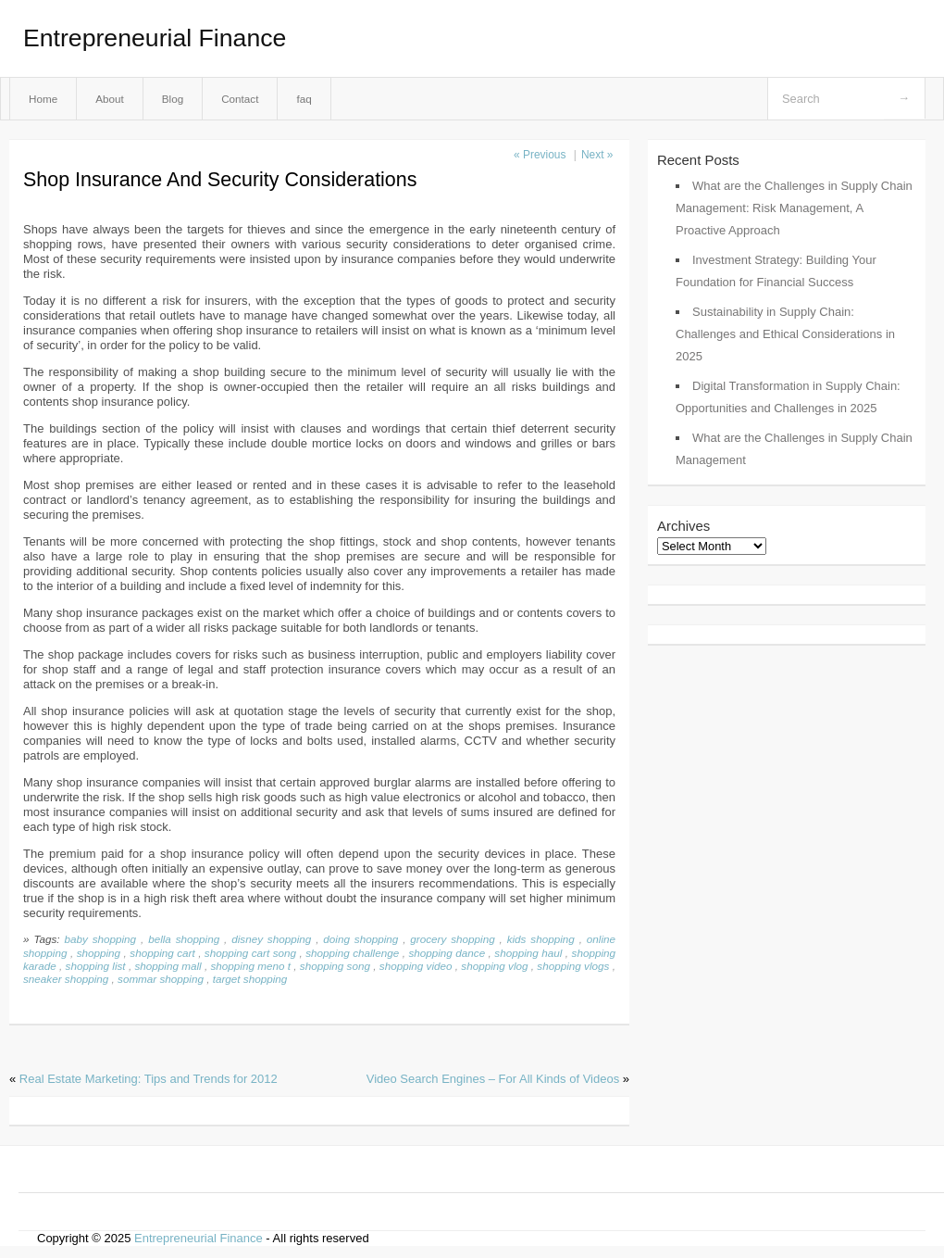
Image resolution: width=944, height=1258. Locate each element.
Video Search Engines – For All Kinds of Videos (492, 1079)
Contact (239, 99)
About (109, 99)
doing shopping (360, 939)
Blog (172, 99)
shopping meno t (250, 966)
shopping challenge (352, 953)
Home (43, 99)
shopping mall (167, 966)
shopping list (96, 966)
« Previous (539, 154)
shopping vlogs (573, 966)
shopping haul (528, 953)
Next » (597, 154)
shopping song (335, 966)
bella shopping (183, 939)
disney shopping (271, 939)
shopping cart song (250, 953)
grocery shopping (452, 939)
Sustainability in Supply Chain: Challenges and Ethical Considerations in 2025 (785, 334)
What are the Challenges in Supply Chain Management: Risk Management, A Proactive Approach (794, 208)
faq (303, 99)
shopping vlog (494, 966)
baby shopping (100, 939)
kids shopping (541, 939)
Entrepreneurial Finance (154, 38)
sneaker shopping (65, 979)
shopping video (416, 966)
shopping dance (446, 953)
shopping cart (162, 953)
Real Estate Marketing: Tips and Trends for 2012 (148, 1079)
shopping (98, 953)
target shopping (250, 979)
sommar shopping (161, 979)
